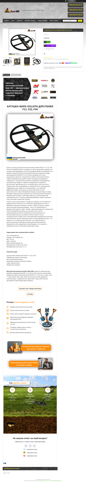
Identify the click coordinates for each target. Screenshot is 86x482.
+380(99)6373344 (31, 456)
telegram (30, 445)
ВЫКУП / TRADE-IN (54, 20)
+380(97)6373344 (31, 449)
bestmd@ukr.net (34, 445)
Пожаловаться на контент (44, 480)
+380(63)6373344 (31, 453)
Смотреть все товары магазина (30, 288)
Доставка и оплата (30, 20)
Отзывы (30, 294)
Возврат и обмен (42, 20)
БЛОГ (5, 24)
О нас (12, 20)
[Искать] (80, 21)
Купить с (51, 45)
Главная (6, 20)
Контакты (19, 20)
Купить (48, 42)
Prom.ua (48, 479)
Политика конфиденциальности (56, 480)
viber (25, 445)
